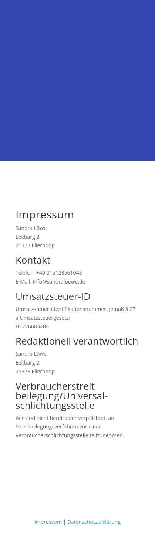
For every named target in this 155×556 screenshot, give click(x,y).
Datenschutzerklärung (94, 521)
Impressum (48, 521)
